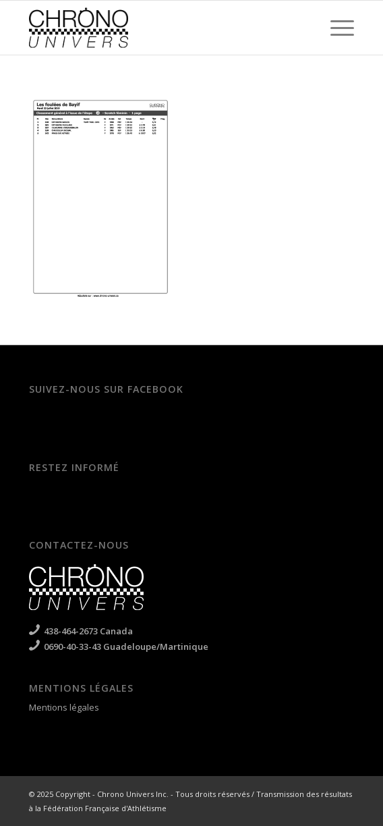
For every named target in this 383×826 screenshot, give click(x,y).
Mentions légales (64, 707)
